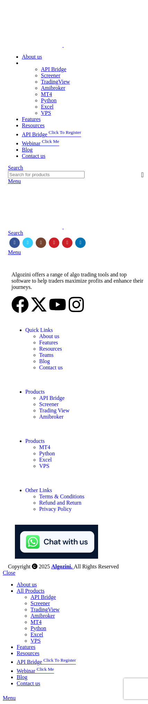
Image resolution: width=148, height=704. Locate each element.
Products (35, 392)
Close (9, 573)
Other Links (38, 490)
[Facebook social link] (14, 243)
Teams (46, 355)
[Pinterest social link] (67, 243)
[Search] (15, 168)
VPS (46, 113)
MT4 (46, 94)
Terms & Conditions (61, 496)
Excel (47, 107)
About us (49, 336)
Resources (50, 349)
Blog (44, 361)
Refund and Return (60, 503)
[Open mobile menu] (14, 181)
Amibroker (53, 88)
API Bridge (53, 69)
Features (48, 342)
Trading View (54, 410)
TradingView (55, 82)
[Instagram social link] (41, 243)
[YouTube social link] (54, 243)
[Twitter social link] (28, 243)
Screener (50, 75)
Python (48, 100)
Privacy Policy (55, 509)
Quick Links (39, 330)
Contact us (51, 367)
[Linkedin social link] (80, 243)
